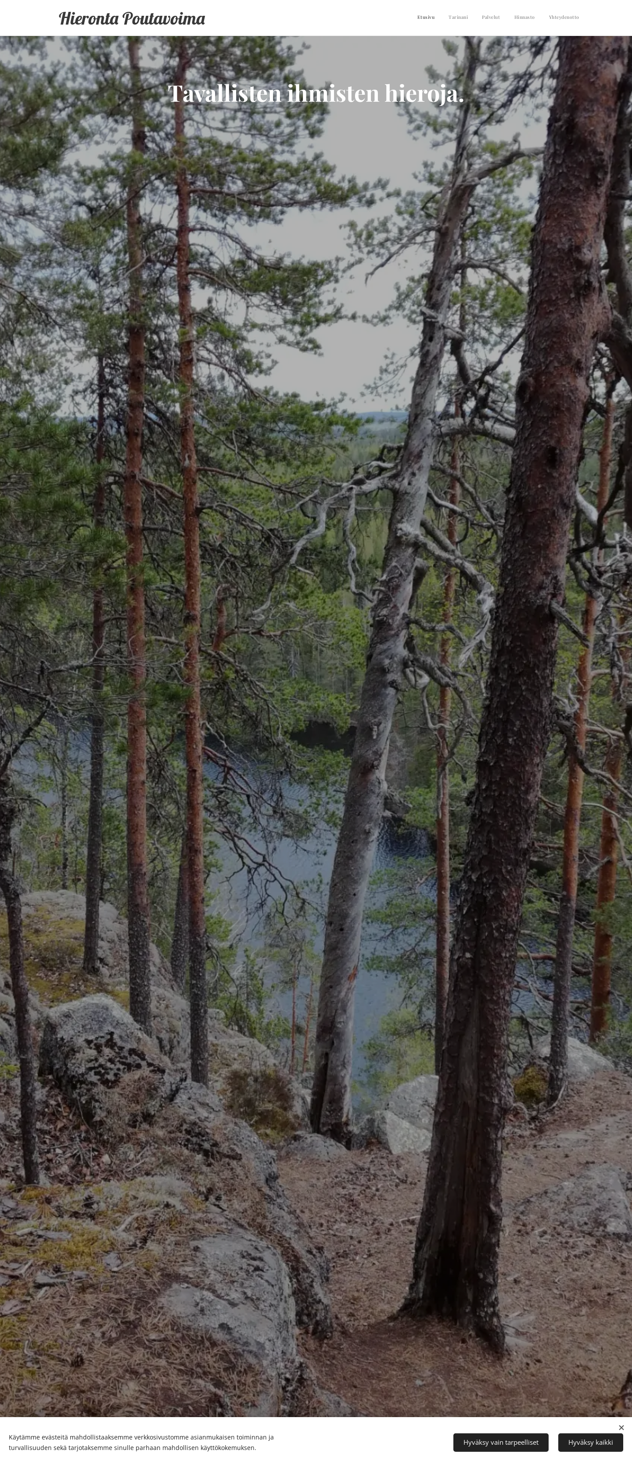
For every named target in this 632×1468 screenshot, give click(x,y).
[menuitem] (525, 18)
